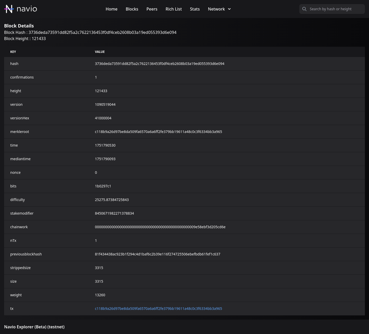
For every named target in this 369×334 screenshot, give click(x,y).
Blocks (132, 9)
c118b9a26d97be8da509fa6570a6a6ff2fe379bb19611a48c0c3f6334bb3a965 (158, 308)
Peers (152, 9)
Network (219, 9)
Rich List (174, 9)
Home (111, 9)
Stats (195, 9)
